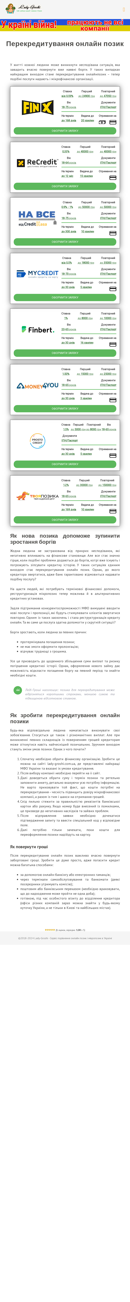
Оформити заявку (65, 130)
